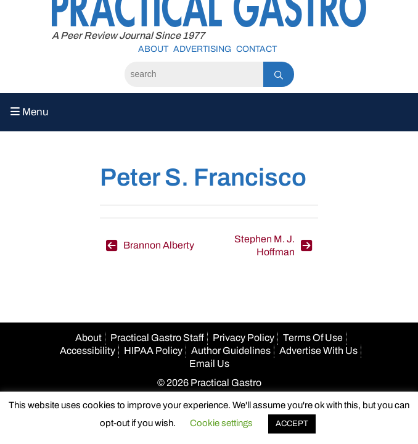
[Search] (194, 74)
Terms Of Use (313, 337)
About (153, 49)
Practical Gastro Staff (157, 337)
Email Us (209, 363)
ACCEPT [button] (292, 423)
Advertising (202, 49)
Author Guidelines (231, 350)
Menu (29, 112)
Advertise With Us (318, 350)
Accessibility (87, 350)
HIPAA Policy (153, 350)
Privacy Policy (243, 337)
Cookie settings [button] (221, 423)
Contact (256, 49)
